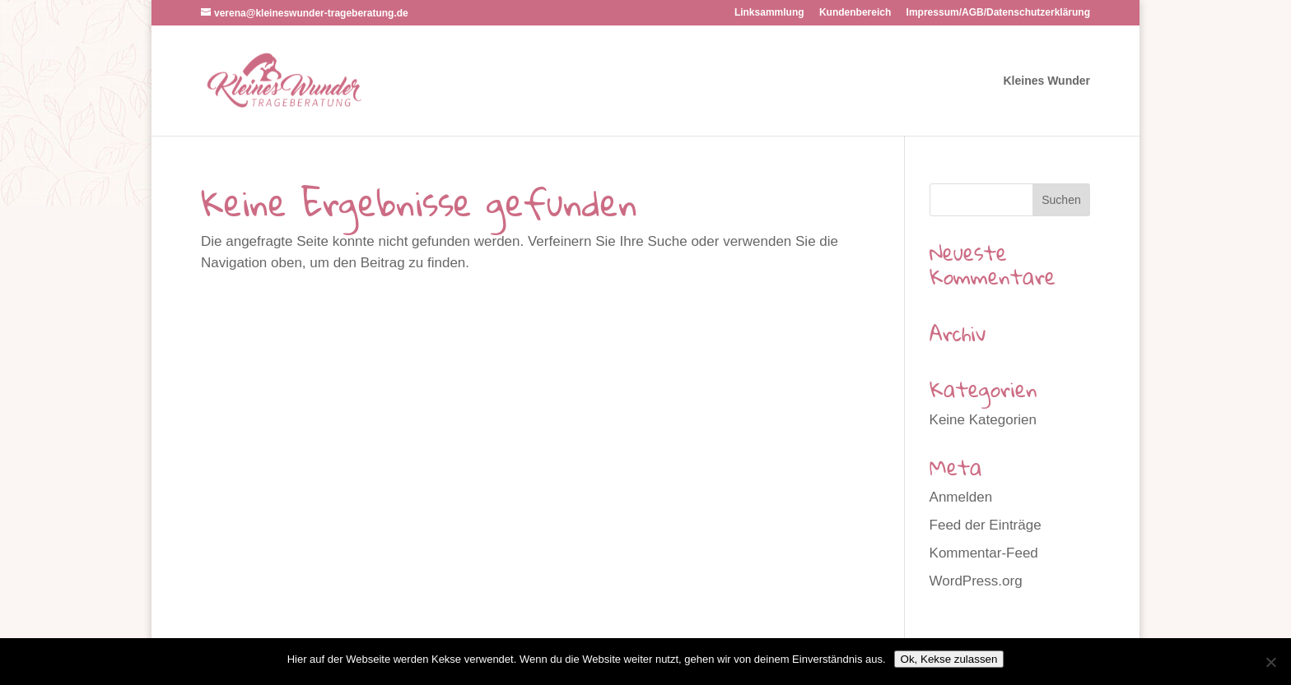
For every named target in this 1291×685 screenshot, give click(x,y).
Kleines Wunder (1046, 81)
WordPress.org (976, 581)
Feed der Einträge (986, 525)
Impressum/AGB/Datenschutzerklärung (998, 12)
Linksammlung (769, 12)
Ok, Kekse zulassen (949, 659)
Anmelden (961, 497)
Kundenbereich (855, 12)
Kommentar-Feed (984, 553)
